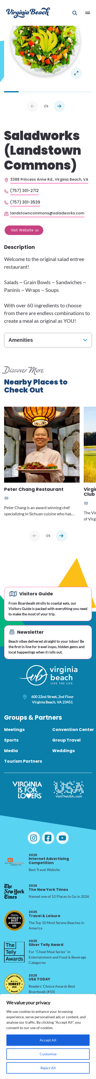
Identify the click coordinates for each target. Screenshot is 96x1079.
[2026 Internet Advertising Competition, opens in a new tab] (14, 862)
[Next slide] (61, 536)
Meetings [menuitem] (14, 730)
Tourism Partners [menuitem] (23, 761)
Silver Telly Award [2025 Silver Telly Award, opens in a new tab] (46, 943)
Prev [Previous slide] (32, 106)
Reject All (48, 1068)
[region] (48, 1036)
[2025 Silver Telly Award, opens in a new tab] (14, 952)
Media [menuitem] (11, 751)
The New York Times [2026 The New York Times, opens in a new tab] (48, 887)
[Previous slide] (34, 536)
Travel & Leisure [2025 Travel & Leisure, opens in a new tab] (44, 914)
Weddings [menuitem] (63, 751)
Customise (48, 1054)
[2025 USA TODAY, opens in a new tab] (14, 983)
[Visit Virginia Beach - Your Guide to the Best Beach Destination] (28, 12)
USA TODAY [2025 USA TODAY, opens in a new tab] (39, 977)
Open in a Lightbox (76, 73)
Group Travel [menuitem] (66, 740)
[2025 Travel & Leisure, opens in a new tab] (14, 920)
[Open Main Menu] (88, 13)
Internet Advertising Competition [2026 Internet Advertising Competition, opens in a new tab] (49, 859)
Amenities (20, 340)
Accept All (48, 1040)
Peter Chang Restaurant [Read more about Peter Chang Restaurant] (33, 489)
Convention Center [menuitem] (73, 730)
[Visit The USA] (69, 790)
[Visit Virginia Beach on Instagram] (34, 838)
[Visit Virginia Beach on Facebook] (48, 838)
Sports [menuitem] (11, 740)
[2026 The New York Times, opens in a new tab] (14, 891)
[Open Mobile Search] (74, 12)
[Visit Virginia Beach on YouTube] (62, 838)
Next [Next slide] (59, 106)
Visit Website (22, 230)
